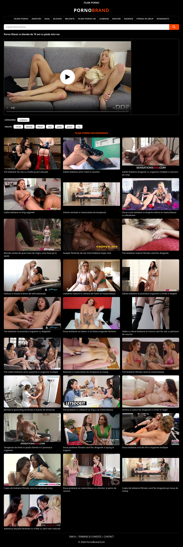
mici (50, 126)
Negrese (128, 18)
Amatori (36, 18)
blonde (29, 126)
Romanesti (163, 18)
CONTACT (109, 536)
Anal (47, 18)
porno (69, 126)
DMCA (72, 536)
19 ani (18, 126)
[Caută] (174, 27)
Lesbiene (104, 18)
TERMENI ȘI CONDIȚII (89, 536)
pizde (59, 126)
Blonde (57, 18)
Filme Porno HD (87, 18)
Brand (91, 10)
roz (79, 126)
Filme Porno (21, 18)
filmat (40, 126)
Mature (116, 18)
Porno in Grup (145, 18)
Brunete (70, 18)
